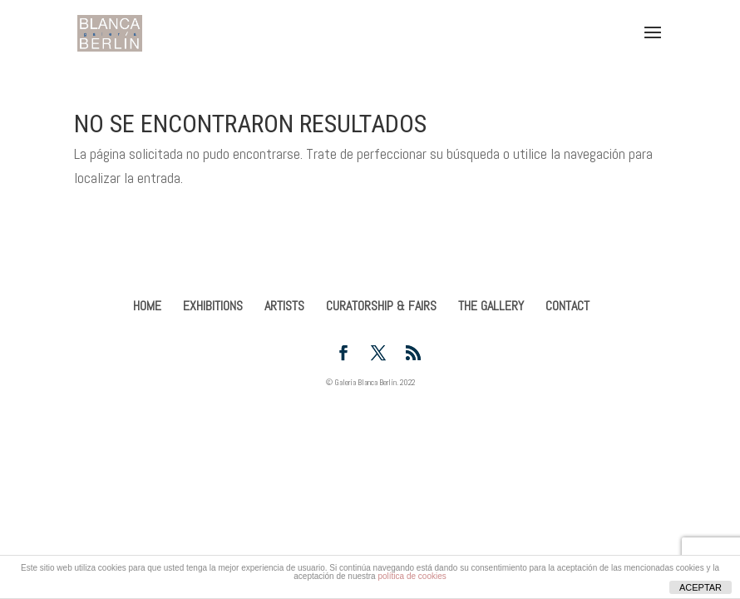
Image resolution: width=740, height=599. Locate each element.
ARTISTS (284, 305)
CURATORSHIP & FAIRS (381, 305)
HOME (147, 305)
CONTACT (567, 305)
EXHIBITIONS (213, 305)
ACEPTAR (700, 587)
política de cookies (411, 576)
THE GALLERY (491, 305)
